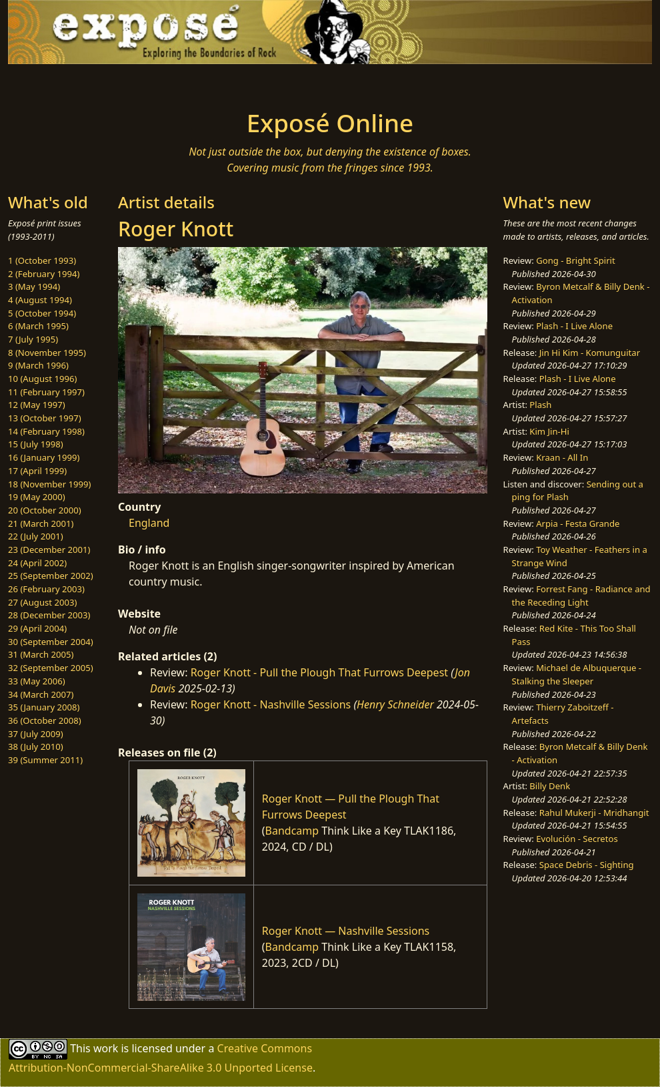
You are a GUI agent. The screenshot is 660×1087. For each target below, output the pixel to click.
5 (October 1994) (42, 313)
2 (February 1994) (43, 274)
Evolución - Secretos (576, 839)
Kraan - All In (562, 457)
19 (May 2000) (36, 497)
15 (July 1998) (35, 444)
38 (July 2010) (35, 746)
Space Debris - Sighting (586, 865)
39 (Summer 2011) (45, 760)
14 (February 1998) (46, 431)
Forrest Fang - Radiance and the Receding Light (581, 595)
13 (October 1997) (44, 418)
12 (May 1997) (36, 405)
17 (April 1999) (37, 471)
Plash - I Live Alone (574, 326)
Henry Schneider (395, 704)
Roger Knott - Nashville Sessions (271, 704)
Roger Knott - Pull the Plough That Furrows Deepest (319, 672)
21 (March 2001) (40, 523)
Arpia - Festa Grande (577, 523)
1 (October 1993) (42, 260)
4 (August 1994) (40, 300)
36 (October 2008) (44, 720)
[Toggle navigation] (124, 82)
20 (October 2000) (44, 510)
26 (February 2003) (46, 589)
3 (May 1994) (34, 286)
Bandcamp (292, 830)
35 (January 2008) (43, 707)
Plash (540, 405)
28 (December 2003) (49, 615)
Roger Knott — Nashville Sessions (346, 930)
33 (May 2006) (36, 681)
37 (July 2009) (35, 734)
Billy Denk (549, 786)
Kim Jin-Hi (549, 431)
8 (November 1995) (47, 353)
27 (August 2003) (42, 602)
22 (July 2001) (35, 536)
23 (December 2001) (49, 550)
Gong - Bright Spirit (575, 260)
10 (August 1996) (42, 379)
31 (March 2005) (40, 654)
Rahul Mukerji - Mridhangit (594, 813)
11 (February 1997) (46, 392)
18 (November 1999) (49, 484)
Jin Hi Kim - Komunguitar (589, 353)
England (149, 522)
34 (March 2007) (40, 694)
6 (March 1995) (38, 326)
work (105, 1048)
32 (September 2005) (50, 668)
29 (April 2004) (37, 628)
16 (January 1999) (43, 457)
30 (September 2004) (50, 642)
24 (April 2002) (37, 563)
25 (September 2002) (50, 576)
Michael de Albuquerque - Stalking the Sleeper (576, 674)
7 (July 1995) (33, 339)
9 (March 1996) (38, 365)
